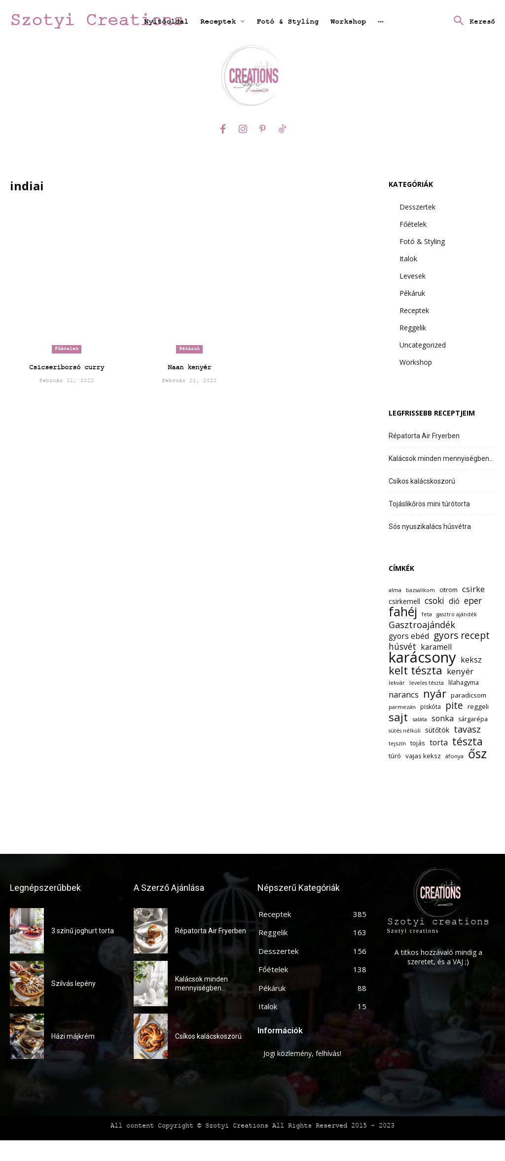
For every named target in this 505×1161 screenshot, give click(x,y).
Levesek (412, 276)
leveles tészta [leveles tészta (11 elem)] (426, 682)
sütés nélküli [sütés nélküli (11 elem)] (405, 730)
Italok (408, 258)
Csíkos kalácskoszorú (422, 481)
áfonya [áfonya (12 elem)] (454, 756)
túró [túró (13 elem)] (395, 756)
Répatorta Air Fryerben (424, 436)
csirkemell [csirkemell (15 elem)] (404, 601)
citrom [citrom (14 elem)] (448, 589)
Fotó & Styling (422, 241)
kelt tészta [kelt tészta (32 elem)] (415, 670)
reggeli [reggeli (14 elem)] (478, 706)
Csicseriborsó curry (66, 367)
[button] (471, 22)
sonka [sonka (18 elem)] (443, 718)
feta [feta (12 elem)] (427, 614)
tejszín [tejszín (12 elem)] (397, 743)
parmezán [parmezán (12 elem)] (402, 706)
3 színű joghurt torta (82, 931)
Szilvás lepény (73, 983)
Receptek (414, 310)
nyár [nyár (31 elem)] (434, 693)
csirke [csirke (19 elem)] (473, 589)
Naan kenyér (189, 367)
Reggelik (412, 327)
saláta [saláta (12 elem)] (419, 719)
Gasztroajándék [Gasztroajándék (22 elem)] (422, 625)
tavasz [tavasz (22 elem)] (467, 729)
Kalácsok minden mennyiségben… (441, 458)
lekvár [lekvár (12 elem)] (397, 682)
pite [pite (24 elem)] (454, 706)
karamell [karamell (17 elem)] (436, 647)
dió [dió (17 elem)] (454, 601)
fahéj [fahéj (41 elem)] (403, 611)
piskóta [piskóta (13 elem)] (430, 707)
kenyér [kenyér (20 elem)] (460, 671)
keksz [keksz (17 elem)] (471, 660)
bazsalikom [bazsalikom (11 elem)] (420, 590)
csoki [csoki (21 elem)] (434, 601)
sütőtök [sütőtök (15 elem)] (437, 730)
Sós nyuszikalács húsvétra (430, 526)
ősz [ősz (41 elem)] (477, 753)
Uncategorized (422, 345)
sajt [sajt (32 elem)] (398, 717)
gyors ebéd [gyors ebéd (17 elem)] (409, 636)
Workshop (415, 362)
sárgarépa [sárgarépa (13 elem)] (473, 719)
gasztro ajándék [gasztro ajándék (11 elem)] (456, 614)
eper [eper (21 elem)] (473, 601)
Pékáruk (189, 349)
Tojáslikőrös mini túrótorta (429, 504)
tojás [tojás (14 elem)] (417, 743)
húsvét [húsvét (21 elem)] (402, 646)
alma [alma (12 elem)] (395, 590)
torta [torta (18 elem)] (439, 743)
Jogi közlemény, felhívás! (302, 1053)
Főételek (66, 349)
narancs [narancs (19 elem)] (404, 694)
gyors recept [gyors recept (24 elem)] (461, 636)
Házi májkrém (73, 1036)
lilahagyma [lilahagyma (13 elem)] (463, 682)
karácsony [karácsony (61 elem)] (422, 657)
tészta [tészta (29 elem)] (467, 741)
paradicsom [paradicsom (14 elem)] (468, 695)
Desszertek (417, 206)
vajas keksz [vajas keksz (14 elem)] (423, 755)
